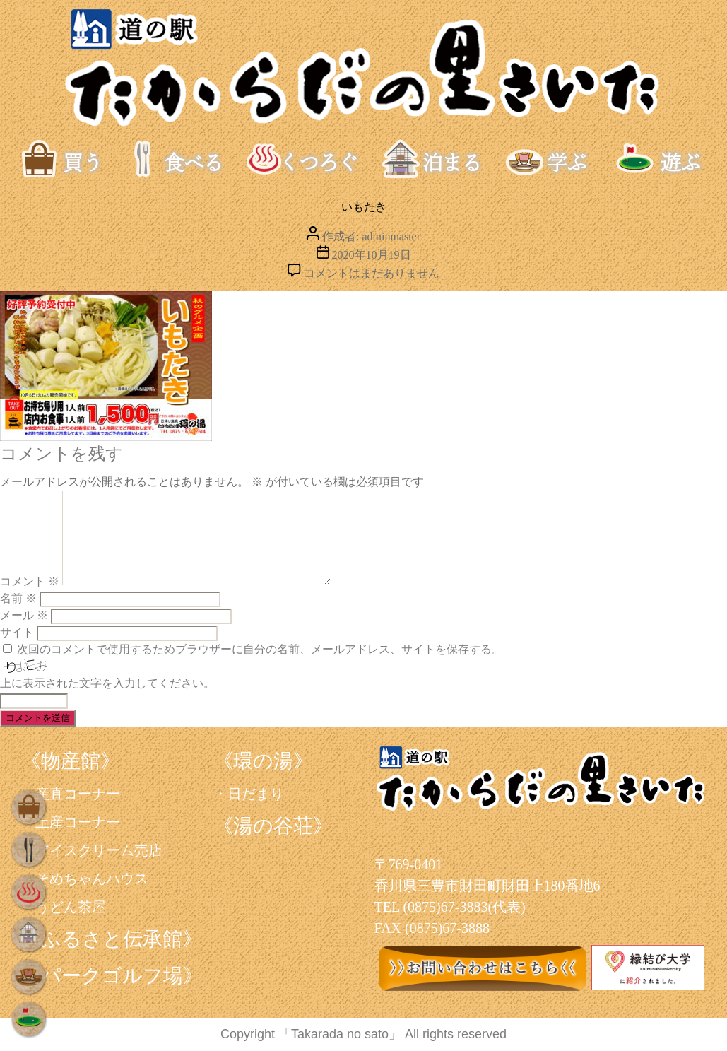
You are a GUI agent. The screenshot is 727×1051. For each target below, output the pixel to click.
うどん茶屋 (70, 907)
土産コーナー (77, 822)
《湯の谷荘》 (273, 826)
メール (24, 615)
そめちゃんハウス (91, 878)
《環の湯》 (263, 761)
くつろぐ (302, 159)
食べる (180, 159)
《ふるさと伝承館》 (111, 939)
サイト (17, 632)
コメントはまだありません (371, 273)
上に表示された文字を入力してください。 (107, 683)
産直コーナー (77, 794)
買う (77, 159)
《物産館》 (70, 761)
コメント (29, 581)
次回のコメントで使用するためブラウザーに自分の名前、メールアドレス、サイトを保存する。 (260, 649)
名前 (18, 598)
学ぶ (561, 159)
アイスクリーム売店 (98, 850)
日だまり (255, 794)
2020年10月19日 (371, 255)
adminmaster (391, 236)
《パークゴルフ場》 (112, 976)
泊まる (437, 159)
